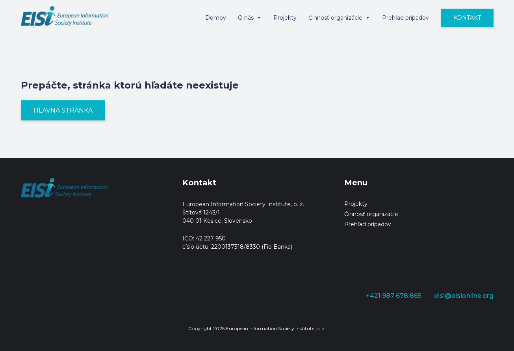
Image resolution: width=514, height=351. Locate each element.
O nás (250, 18)
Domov (215, 17)
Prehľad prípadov (405, 17)
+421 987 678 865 (393, 295)
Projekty (285, 17)
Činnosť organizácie (339, 18)
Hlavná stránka (63, 110)
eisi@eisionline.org (464, 295)
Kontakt (467, 17)
